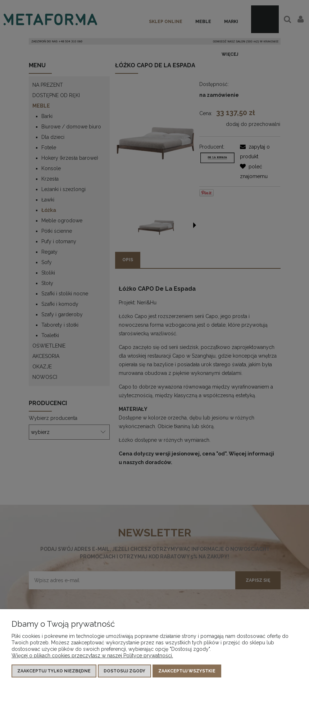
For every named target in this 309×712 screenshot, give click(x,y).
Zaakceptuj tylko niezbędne (54, 671)
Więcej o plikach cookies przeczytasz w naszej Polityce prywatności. (92, 655)
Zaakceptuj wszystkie (186, 671)
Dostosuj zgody (124, 671)
